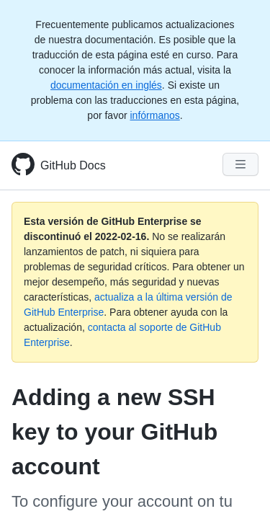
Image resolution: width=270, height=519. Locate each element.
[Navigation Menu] (240, 164)
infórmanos (154, 115)
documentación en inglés (106, 85)
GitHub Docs (73, 165)
